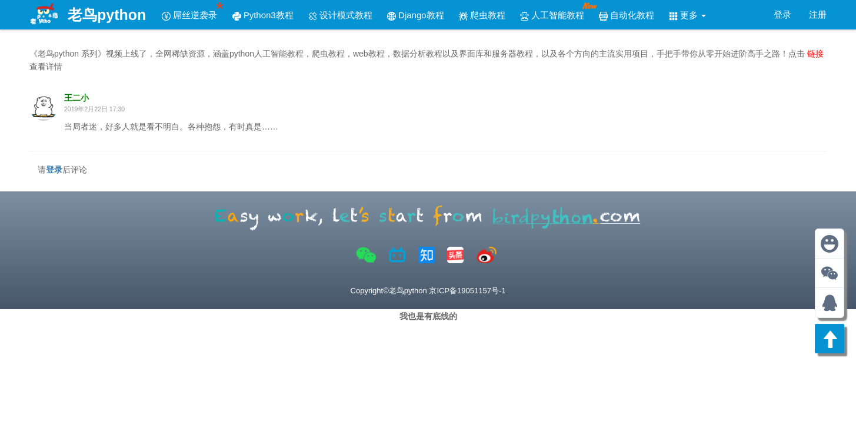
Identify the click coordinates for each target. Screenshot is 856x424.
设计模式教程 (340, 15)
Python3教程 (263, 15)
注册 (818, 14)
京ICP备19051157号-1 (467, 290)
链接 (815, 53)
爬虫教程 (482, 15)
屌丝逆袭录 (193, 11)
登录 (782, 14)
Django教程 (415, 15)
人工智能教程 (556, 11)
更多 (687, 15)
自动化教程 (626, 15)
